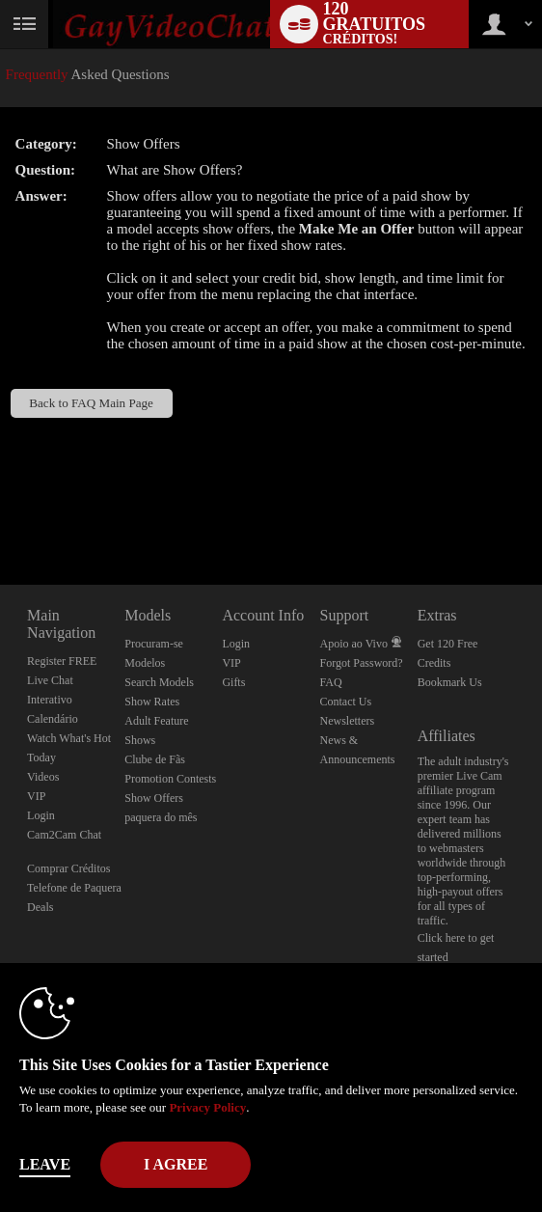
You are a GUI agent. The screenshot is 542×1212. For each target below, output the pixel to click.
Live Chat (50, 680)
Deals (40, 907)
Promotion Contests (170, 778)
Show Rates (151, 701)
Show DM (0, 512)
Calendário (52, 719)
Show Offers (153, 798)
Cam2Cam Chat (64, 834)
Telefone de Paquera (74, 888)
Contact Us (346, 701)
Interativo (49, 699)
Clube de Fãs (154, 759)
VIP (36, 796)
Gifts (233, 682)
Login (41, 815)
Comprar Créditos (68, 868)
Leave (44, 1164)
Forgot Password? (361, 663)
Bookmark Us (450, 682)
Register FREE (61, 661)
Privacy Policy (207, 1107)
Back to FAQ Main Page (91, 403)
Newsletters (347, 721)
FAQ (331, 682)
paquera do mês (160, 817)
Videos (43, 777)
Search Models (159, 682)
